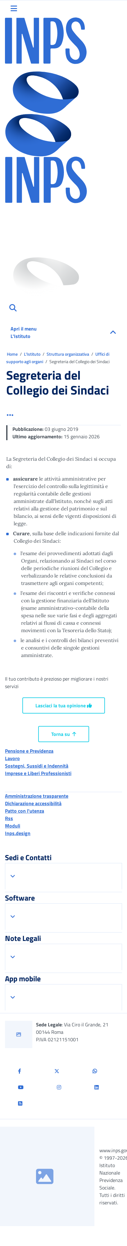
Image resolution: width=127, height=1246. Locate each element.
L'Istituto (32, 354)
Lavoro (12, 758)
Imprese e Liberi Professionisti (38, 773)
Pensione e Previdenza (29, 751)
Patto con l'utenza (24, 811)
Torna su (63, 734)
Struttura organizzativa (68, 354)
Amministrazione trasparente (36, 796)
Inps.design (17, 833)
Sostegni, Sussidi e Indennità (36, 765)
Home (13, 354)
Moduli (12, 825)
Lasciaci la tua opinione (63, 705)
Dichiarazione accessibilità (33, 803)
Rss (9, 818)
